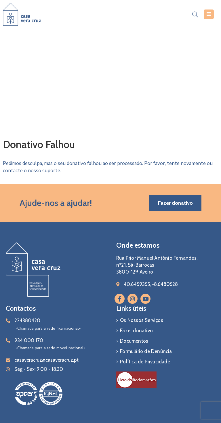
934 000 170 (28, 340)
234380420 (27, 320)
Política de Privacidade (145, 362)
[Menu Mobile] (209, 14)
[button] (175, 203)
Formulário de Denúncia (146, 351)
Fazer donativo (136, 330)
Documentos (134, 341)
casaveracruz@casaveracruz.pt (46, 360)
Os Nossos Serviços (141, 320)
